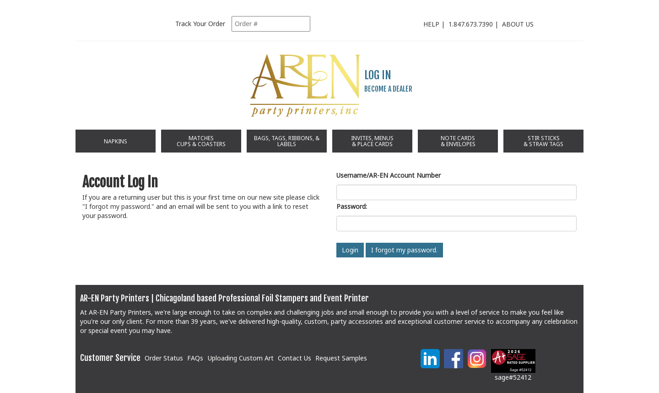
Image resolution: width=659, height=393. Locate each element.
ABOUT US (518, 24)
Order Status (164, 358)
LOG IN (377, 75)
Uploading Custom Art (241, 358)
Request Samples (341, 358)
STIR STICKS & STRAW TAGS (543, 141)
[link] (394, 362)
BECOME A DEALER (388, 88)
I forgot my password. (118, 206)
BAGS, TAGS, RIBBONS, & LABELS (286, 141)
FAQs (195, 358)
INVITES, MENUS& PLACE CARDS (372, 141)
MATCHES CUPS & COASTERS (201, 141)
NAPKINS (115, 141)
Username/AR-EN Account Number (388, 175)
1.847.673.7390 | (475, 24)
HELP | (435, 24)
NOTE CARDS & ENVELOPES (458, 141)
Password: (351, 206)
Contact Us (294, 358)
